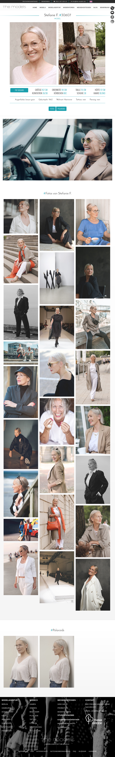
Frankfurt (7, 731)
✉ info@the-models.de (78, 1)
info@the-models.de (99, 711)
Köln (4, 716)
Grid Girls (62, 704)
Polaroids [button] (61, 108)
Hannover (6, 723)
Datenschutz (42, 751)
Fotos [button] (52, 108)
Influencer (35, 731)
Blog (96, 7)
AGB (32, 751)
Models (43, 7)
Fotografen (63, 727)
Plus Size (34, 716)
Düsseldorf (7, 712)
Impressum (23, 751)
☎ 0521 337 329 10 (60, 1)
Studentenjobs (66, 715)
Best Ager (34, 712)
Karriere (93, 751)
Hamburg (6, 708)
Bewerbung (105, 7)
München (6, 719)
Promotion (63, 708)
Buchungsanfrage (30, 1)
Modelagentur (54, 7)
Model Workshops (66, 723)
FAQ (74, 751)
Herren (33, 708)
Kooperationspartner (68, 720)
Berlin (5, 704)
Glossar (82, 751)
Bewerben (46, 1)
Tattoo (33, 719)
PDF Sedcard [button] (19, 90)
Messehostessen (84, 7)
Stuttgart (7, 727)
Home (35, 7)
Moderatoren (68, 7)
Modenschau (36, 727)
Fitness (33, 723)
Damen (33, 704)
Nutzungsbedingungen (60, 751)
